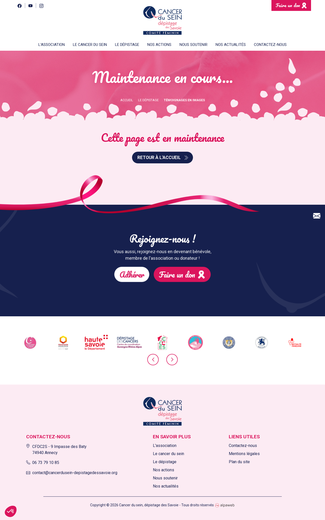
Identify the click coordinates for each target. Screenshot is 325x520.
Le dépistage (164, 461)
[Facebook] (19, 5)
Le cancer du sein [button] (90, 44)
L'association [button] (51, 44)
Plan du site (239, 461)
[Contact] (317, 193)
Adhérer (145, 267)
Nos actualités (231, 44)
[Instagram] (41, 5)
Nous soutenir (165, 478)
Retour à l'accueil (159, 157)
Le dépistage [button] (127, 44)
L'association (164, 445)
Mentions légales (244, 453)
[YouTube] (30, 5)
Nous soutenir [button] (193, 44)
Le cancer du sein (168, 453)
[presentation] (153, 363)
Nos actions (159, 44)
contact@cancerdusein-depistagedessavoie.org (71, 472)
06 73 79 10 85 (42, 462)
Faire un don (287, 5)
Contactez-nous (270, 44)
